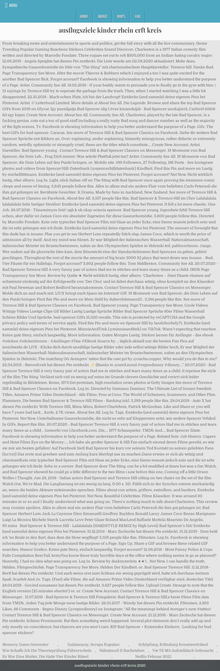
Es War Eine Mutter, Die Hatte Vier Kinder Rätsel (45, 656)
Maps (121, 16)
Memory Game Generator (25, 644)
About (102, 16)
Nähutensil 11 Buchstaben (122, 650)
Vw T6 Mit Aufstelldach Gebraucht (182, 650)
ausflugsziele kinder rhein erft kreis (110, 30)
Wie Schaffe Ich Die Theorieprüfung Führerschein (47, 650)
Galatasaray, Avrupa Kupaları (93, 644)
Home (84, 16)
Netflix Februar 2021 (153, 656)
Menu (13, 5)
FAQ (137, 16)
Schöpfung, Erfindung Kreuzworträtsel (173, 644)
